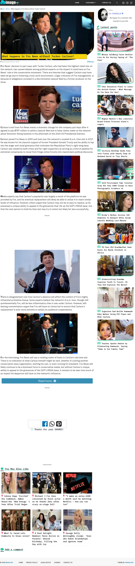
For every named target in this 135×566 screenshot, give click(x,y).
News (8, 9)
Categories (90, 3)
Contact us (106, 3)
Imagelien (9, 562)
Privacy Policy (31, 562)
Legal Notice (46, 562)
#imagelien (129, 562)
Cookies (57, 562)
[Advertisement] (47, 232)
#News (90, 61)
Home (77, 3)
